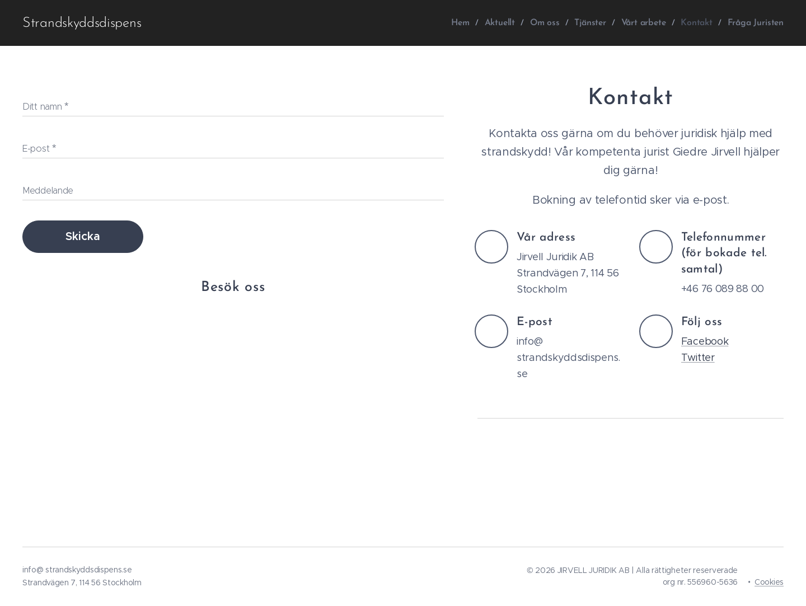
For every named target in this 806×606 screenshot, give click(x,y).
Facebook (704, 341)
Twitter (697, 357)
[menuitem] (466, 23)
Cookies (769, 582)
